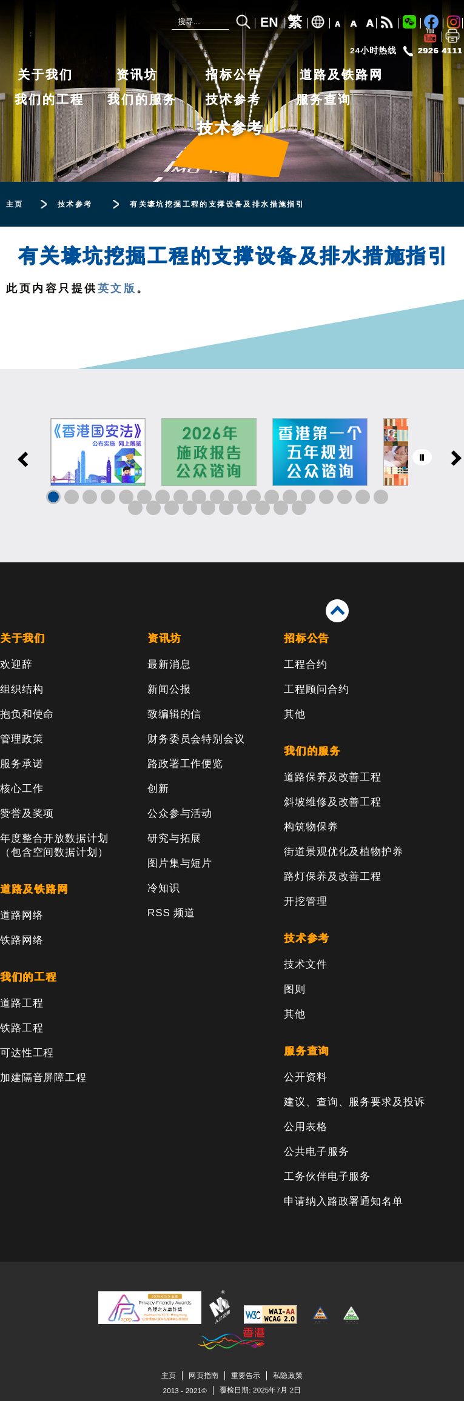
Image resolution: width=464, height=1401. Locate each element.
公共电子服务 (316, 1151)
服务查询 (324, 99)
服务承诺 (21, 764)
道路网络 (21, 915)
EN (269, 22)
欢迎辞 (16, 664)
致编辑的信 (174, 714)
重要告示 (245, 1375)
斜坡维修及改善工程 (333, 802)
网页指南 (203, 1375)
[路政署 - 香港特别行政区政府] (82, 25)
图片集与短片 (179, 863)
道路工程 (21, 1003)
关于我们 (45, 74)
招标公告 (233, 74)
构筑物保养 (311, 827)
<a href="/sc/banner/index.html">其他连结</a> (232, 465)
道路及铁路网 (341, 74)
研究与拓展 (174, 838)
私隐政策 (287, 1375)
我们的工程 (49, 99)
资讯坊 (137, 74)
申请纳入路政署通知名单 (343, 1201)
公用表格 (305, 1127)
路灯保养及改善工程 (333, 876)
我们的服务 (142, 99)
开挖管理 (305, 901)
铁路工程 (21, 1028)
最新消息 (168, 664)
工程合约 (305, 664)
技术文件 (305, 964)
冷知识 (163, 888)
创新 (158, 788)
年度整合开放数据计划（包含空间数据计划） (54, 845)
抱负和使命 (27, 714)
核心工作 (21, 788)
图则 (295, 989)
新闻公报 (168, 689)
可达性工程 (27, 1053)
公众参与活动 (179, 813)
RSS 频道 (171, 913)
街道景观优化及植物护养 (343, 851)
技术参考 (233, 99)
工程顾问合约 (316, 689)
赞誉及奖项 (27, 813)
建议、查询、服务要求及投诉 (354, 1102)
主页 (168, 1375)
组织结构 (21, 689)
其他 (295, 714)
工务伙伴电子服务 (327, 1176)
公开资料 (305, 1077)
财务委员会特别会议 (196, 739)
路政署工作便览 (185, 764)
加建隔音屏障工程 (43, 1077)
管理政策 (21, 739)
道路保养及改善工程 (333, 777)
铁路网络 (21, 940)
